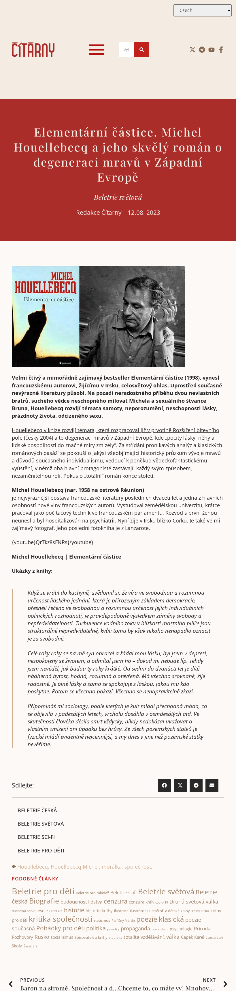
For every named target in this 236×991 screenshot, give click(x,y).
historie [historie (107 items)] (74, 910)
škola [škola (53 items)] (17, 946)
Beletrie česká (37, 810)
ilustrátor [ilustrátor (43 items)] (138, 911)
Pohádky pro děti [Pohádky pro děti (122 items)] (60, 928)
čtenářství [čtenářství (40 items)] (214, 937)
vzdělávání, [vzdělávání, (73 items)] (153, 937)
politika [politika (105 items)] (96, 928)
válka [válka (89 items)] (173, 937)
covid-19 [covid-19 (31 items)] (161, 902)
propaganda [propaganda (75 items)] (135, 928)
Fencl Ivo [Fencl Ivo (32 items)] (56, 911)
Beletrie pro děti (41, 850)
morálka (112, 866)
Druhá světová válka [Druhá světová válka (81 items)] (193, 901)
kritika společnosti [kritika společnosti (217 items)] (60, 919)
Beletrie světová (118, 196)
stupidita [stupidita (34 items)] (115, 938)
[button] (164, 785)
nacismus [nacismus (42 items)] (102, 920)
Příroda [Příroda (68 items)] (202, 928)
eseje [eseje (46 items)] (43, 911)
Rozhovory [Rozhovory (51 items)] (22, 937)
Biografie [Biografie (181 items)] (44, 901)
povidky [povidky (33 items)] (113, 929)
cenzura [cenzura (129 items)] (115, 901)
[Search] (126, 49)
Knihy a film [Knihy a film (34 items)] (200, 911)
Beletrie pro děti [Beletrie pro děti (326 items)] (43, 891)
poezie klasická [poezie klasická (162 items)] (160, 919)
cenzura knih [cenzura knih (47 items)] (141, 902)
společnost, (138, 866)
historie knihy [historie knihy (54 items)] (99, 911)
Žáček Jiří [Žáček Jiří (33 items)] (30, 946)
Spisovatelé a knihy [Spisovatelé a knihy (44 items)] (91, 937)
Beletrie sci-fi (36, 837)
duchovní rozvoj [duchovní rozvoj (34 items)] (24, 911)
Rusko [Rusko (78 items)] (42, 937)
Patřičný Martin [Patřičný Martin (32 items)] (123, 920)
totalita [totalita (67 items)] (131, 937)
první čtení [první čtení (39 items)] (160, 929)
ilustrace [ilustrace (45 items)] (121, 911)
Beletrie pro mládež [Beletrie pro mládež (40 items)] (92, 893)
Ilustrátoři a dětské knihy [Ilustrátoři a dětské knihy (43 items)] (168, 911)
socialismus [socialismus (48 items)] (62, 937)
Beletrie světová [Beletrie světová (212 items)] (166, 892)
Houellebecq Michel (75, 866)
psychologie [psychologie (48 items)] (181, 929)
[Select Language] (202, 10)
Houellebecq (32, 866)
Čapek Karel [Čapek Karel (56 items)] (192, 937)
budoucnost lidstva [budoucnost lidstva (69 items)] (81, 901)
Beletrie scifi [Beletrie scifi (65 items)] (123, 892)
